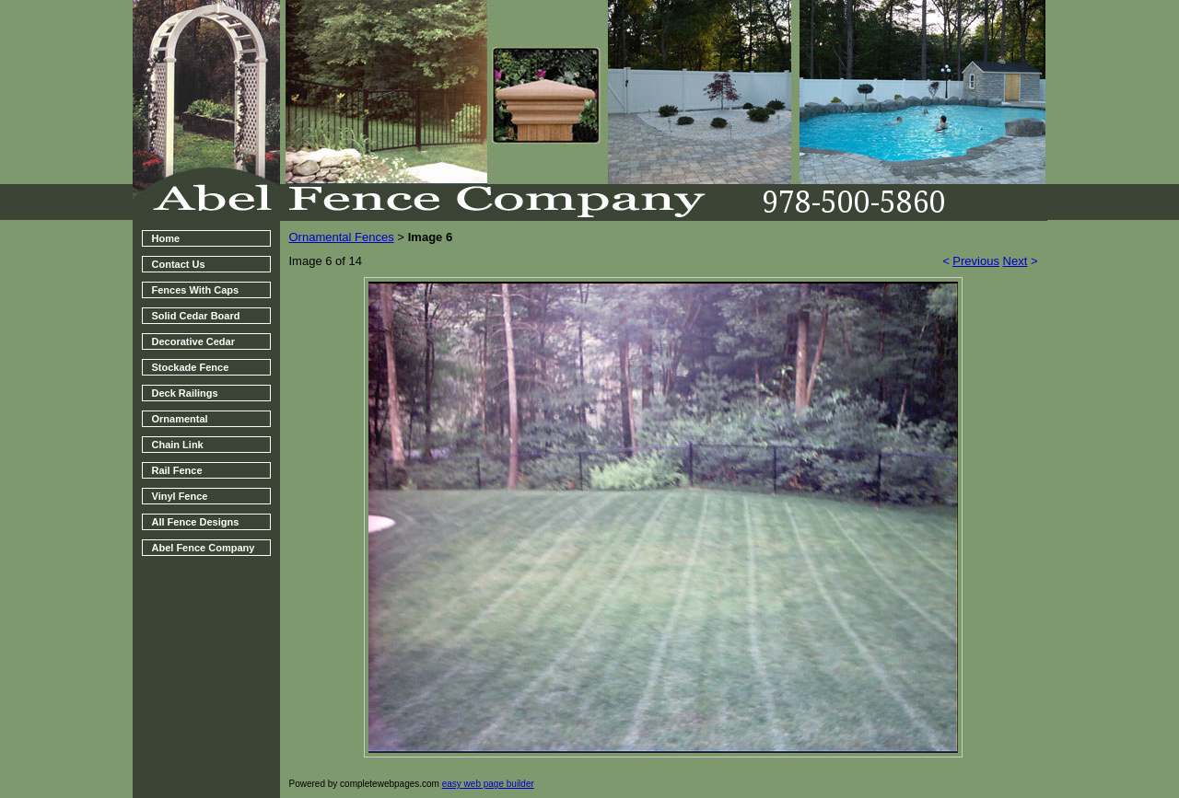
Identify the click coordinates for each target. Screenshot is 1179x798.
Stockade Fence (190, 367)
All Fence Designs (195, 521)
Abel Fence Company (203, 547)
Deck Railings (185, 393)
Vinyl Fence (180, 496)
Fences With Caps (195, 289)
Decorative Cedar (194, 341)
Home (166, 238)
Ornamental (180, 418)
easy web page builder (488, 784)
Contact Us (178, 264)
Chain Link (178, 444)
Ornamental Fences (341, 237)
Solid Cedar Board (196, 315)
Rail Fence (177, 470)
